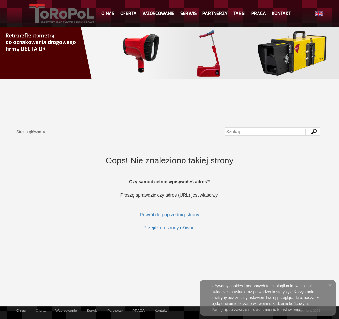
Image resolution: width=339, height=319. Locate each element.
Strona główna (28, 132)
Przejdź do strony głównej (169, 227)
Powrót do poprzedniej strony (169, 214)
